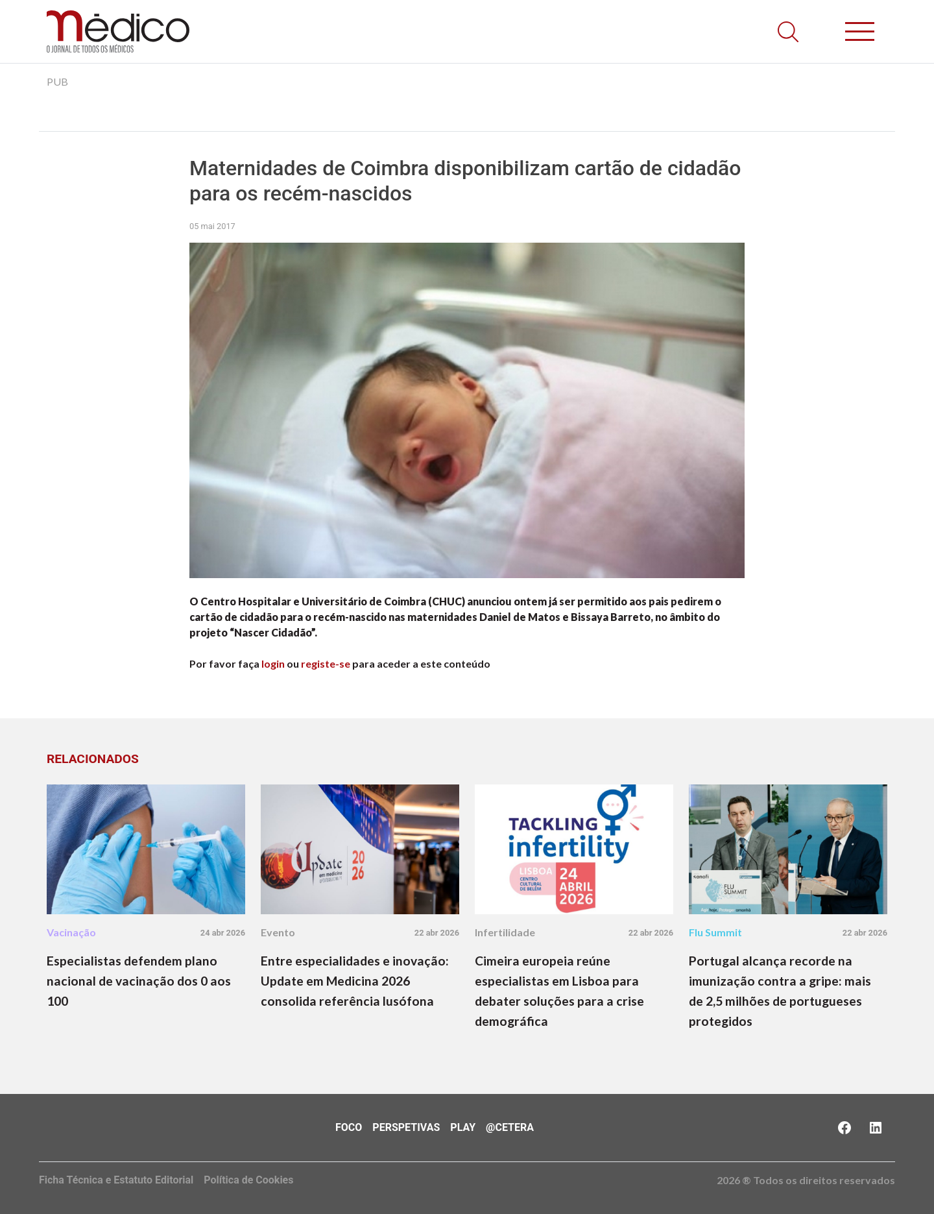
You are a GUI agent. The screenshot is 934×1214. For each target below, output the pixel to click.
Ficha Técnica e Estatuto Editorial (116, 1180)
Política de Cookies (248, 1180)
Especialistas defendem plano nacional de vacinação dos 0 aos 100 (139, 980)
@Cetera (510, 1127)
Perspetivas (406, 1127)
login (273, 663)
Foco (348, 1127)
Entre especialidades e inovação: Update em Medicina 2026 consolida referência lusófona (355, 980)
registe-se (325, 663)
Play (462, 1127)
